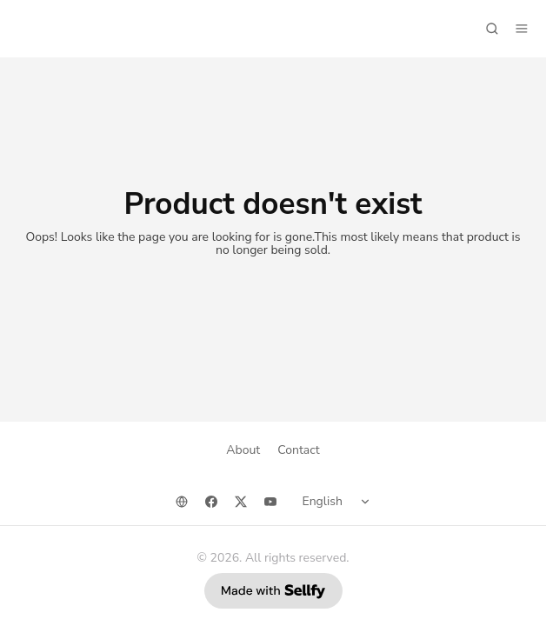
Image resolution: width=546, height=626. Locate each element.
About (243, 450)
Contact (298, 450)
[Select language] (339, 501)
